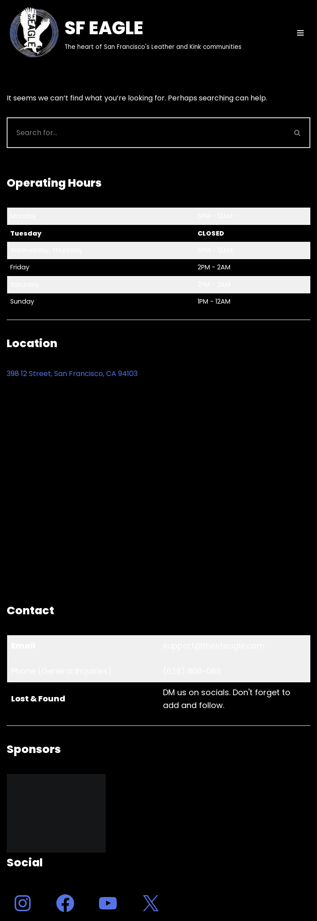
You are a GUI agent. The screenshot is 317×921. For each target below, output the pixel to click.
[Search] (146, 132)
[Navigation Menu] (300, 33)
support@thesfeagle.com (214, 645)
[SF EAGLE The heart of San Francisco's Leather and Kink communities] (124, 33)
